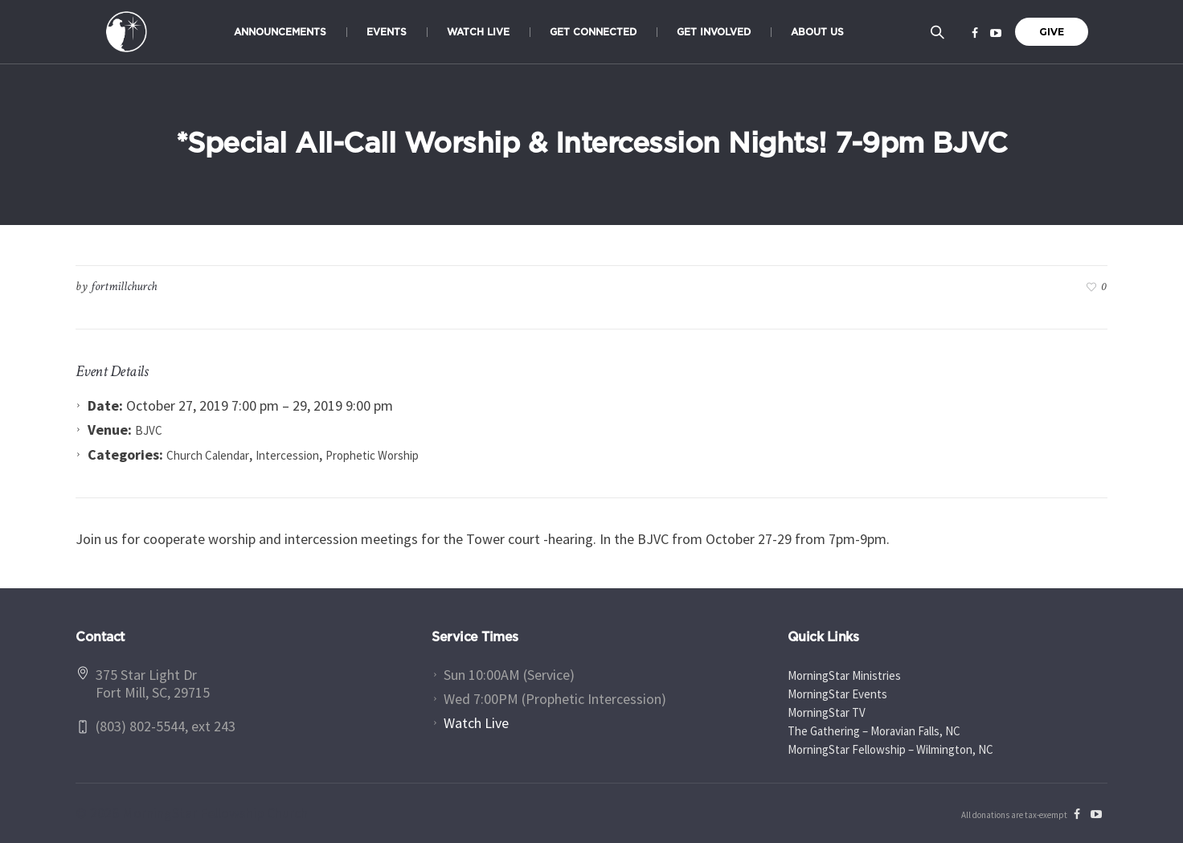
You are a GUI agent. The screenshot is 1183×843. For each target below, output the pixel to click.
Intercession (287, 455)
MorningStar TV (827, 712)
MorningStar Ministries (844, 675)
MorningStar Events (837, 694)
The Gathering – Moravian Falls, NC (874, 731)
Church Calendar (207, 455)
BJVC (148, 430)
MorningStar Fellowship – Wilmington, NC (890, 749)
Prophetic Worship (372, 455)
